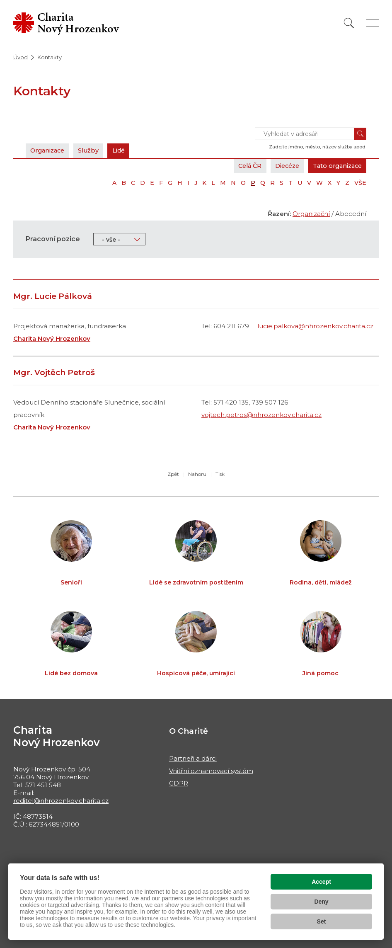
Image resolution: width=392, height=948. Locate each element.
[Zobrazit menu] (372, 23)
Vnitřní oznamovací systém (211, 771)
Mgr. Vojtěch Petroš (54, 372)
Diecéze (281, 166)
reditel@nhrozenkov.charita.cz (61, 801)
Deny (321, 901)
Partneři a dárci (193, 758)
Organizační (311, 214)
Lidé (124, 150)
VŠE (360, 183)
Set (321, 921)
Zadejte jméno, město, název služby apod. (317, 147)
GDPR (178, 783)
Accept (321, 881)
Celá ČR (241, 166)
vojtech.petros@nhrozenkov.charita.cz (261, 415)
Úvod (20, 57)
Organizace (49, 150)
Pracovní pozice (53, 239)
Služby (93, 150)
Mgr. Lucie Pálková (52, 296)
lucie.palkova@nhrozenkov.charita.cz (315, 326)
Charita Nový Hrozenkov (51, 338)
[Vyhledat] (349, 23)
